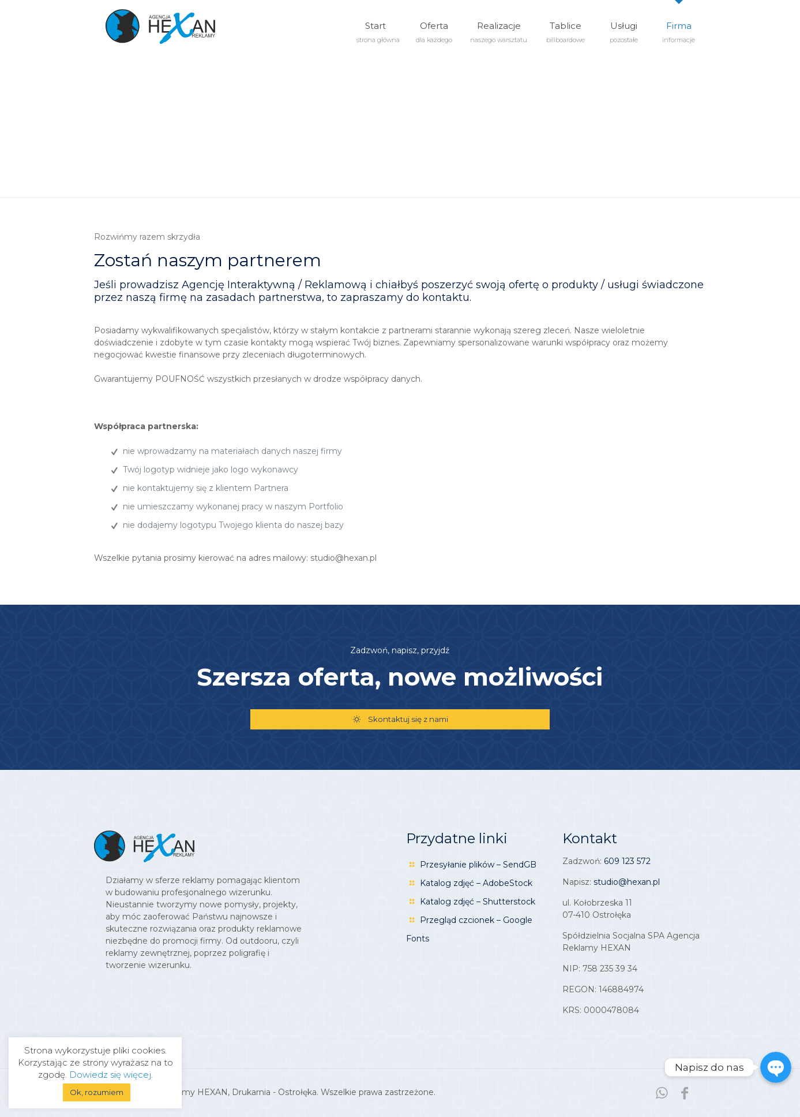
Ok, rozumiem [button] (96, 1092)
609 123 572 (627, 861)
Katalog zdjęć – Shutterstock (477, 901)
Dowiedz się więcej (110, 1074)
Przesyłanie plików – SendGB (478, 864)
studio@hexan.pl (627, 882)
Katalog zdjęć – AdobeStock (476, 883)
